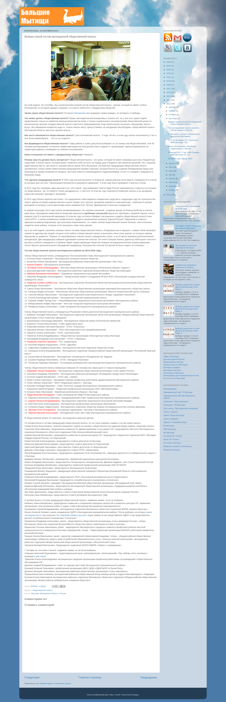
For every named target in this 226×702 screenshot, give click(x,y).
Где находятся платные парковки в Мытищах (185, 246)
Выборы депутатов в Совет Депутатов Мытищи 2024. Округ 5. (187, 308)
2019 (168, 81)
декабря (173, 107)
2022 (168, 73)
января (172, 190)
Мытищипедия (170, 389)
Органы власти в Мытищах (175, 365)
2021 (168, 77)
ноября (172, 111)
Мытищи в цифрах (171, 367)
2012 (168, 195)
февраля (173, 186)
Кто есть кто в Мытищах (174, 378)
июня (171, 171)
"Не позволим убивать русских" (71, 515)
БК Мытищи (168, 426)
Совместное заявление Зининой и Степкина (185, 266)
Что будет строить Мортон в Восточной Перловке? (187, 227)
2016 (168, 92)
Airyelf (117, 695)
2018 (168, 85)
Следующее (32, 677)
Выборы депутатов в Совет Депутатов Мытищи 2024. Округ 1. (187, 287)
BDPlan (34, 586)
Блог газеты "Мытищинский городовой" (181, 408)
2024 (168, 66)
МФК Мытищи (169, 429)
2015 (168, 96)
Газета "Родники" (171, 419)
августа (172, 163)
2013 (168, 104)
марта (172, 182)
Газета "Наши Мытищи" (174, 415)
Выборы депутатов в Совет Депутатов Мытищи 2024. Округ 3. (187, 330)
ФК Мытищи (168, 433)
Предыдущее (148, 677)
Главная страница (90, 677)
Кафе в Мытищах (171, 356)
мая (171, 175)
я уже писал (40, 556)
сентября (173, 118)
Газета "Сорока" (170, 412)
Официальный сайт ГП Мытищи (177, 392)
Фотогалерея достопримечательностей (181, 375)
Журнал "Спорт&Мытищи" (175, 422)
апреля (172, 178)
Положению (79, 113)
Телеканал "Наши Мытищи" (175, 401)
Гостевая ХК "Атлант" (173, 436)
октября (172, 115)
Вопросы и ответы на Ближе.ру (177, 446)
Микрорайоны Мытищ (173, 362)
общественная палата (42, 590)
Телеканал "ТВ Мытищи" (174, 405)
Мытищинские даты (172, 370)
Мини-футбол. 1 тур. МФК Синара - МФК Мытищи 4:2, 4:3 (184, 153)
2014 (168, 100)
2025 (168, 62)
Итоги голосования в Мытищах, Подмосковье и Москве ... (182, 147)
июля (171, 167)
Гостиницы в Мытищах (173, 373)
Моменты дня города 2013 (180, 159)
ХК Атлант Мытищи (172, 443)
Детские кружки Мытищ (173, 359)
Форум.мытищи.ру (171, 450)
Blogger (135, 695)
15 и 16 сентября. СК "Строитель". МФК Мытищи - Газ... (183, 141)
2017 (168, 89)
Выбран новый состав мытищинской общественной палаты (184, 123)
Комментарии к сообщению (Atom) (55, 683)
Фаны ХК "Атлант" (171, 439)
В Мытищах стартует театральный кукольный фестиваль (183, 135)
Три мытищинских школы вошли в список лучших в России (183, 129)
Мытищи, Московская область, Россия (48, 593)
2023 (168, 70)
